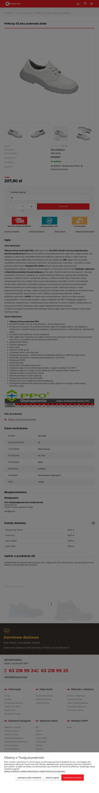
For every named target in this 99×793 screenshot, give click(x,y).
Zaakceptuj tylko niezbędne (29, 778)
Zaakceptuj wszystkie (72, 778)
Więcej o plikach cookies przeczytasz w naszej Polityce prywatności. (34, 771)
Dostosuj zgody (52, 778)
